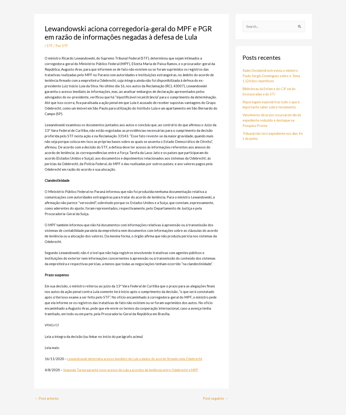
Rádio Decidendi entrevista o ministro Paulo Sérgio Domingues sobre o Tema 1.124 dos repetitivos (272, 76)
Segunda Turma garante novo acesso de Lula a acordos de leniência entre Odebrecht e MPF (133, 370)
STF (50, 46)
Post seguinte (215, 398)
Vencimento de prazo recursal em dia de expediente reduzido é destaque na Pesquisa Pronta (272, 120)
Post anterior (47, 398)
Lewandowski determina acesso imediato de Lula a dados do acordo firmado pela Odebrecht (137, 359)
